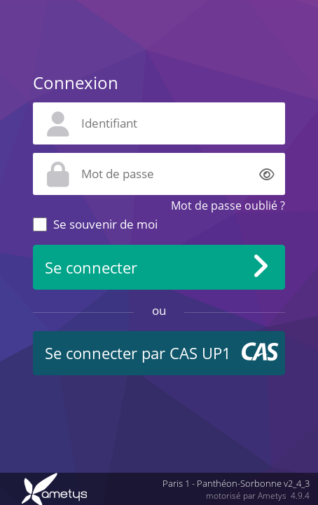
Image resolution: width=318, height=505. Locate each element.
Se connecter (91, 267)
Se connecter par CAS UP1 (138, 353)
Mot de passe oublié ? (228, 205)
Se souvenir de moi (105, 224)
